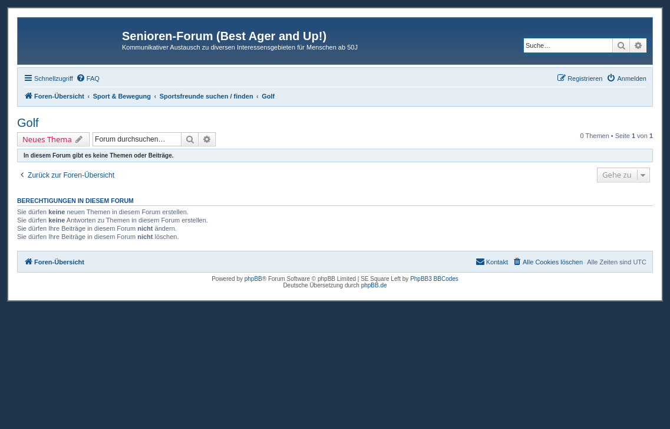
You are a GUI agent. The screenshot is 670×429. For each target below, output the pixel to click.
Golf (28, 122)
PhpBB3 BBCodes (434, 279)
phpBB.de (374, 285)
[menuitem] (88, 78)
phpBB (253, 279)
